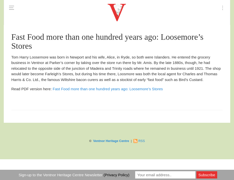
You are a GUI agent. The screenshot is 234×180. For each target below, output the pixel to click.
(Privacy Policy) (116, 175)
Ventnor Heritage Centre (111, 141)
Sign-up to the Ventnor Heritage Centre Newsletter (74, 175)
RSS (141, 141)
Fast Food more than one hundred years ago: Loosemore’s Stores (108, 89)
